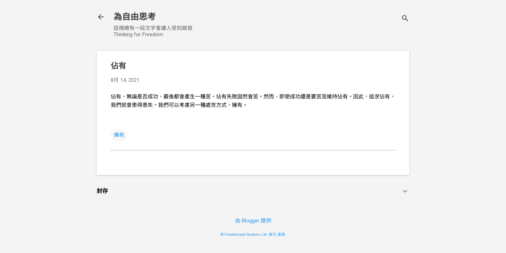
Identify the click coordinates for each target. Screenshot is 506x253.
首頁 (281, 234)
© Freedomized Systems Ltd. (244, 234)
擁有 (119, 135)
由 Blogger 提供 (253, 221)
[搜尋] (405, 19)
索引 (273, 234)
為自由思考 (134, 17)
